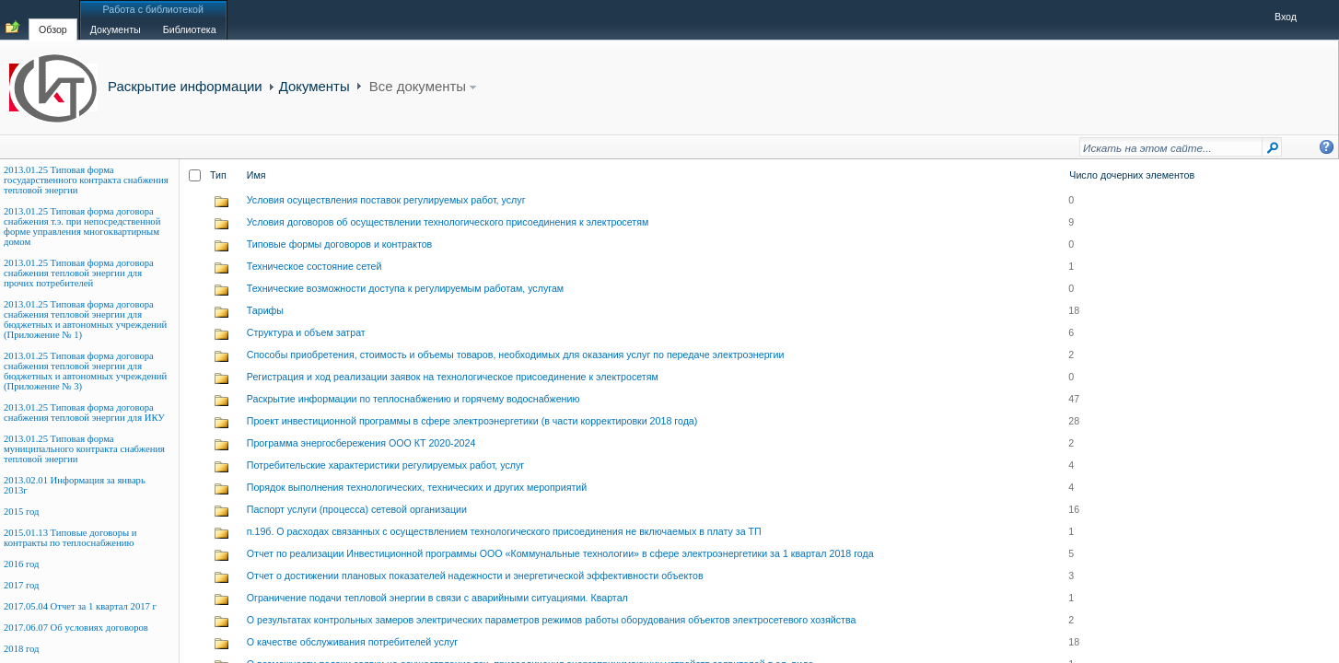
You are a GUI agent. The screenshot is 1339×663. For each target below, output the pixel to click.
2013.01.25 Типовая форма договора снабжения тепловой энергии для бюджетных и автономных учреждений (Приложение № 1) (85, 319)
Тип (218, 174)
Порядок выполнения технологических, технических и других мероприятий (417, 487)
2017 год (22, 585)
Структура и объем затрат (306, 332)
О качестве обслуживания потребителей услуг (352, 641)
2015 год (22, 511)
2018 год (22, 649)
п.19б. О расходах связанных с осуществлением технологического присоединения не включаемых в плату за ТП (504, 531)
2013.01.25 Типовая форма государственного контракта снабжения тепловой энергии (86, 180)
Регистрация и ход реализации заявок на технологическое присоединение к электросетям (452, 376)
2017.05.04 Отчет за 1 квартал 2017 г (80, 606)
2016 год (22, 564)
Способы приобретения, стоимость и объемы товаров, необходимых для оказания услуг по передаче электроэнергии (516, 354)
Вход (1286, 16)
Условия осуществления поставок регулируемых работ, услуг (386, 199)
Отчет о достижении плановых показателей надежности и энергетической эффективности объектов (475, 575)
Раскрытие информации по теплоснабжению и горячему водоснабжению (413, 398)
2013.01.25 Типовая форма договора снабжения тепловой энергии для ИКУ (84, 412)
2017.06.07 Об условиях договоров (76, 627)
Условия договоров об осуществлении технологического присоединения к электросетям (447, 221)
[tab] (53, 19)
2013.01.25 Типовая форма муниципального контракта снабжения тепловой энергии (84, 449)
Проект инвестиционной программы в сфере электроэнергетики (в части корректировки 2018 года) (472, 420)
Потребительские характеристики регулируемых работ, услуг (386, 465)
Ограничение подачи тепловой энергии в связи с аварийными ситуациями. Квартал (437, 597)
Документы (314, 86)
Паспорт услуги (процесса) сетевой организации (357, 509)
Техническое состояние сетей (314, 266)
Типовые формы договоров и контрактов (340, 244)
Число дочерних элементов (1131, 174)
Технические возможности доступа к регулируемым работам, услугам (405, 288)
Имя (256, 174)
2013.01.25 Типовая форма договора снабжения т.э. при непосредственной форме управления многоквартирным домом (82, 226)
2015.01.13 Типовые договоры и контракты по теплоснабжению (70, 538)
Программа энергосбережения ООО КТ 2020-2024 (361, 442)
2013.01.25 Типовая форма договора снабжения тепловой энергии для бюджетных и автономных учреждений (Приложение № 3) (85, 371)
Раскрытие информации (185, 86)
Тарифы (265, 310)
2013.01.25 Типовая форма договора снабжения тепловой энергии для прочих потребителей (79, 273)
